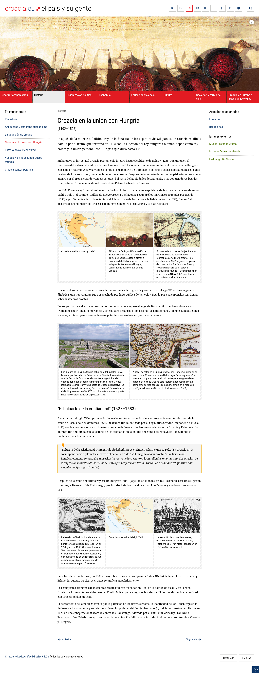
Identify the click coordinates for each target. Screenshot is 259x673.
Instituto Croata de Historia (224, 151)
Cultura (168, 95)
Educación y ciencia (143, 95)
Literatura (215, 119)
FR (197, 8)
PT (230, 8)
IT (214, 8)
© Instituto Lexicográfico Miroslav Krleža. (27, 656)
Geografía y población (15, 95)
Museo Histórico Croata (223, 144)
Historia (38, 95)
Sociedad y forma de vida (208, 96)
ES (189, 8)
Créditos (246, 658)
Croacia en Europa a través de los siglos (240, 96)
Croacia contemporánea (19, 169)
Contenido (228, 658)
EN (180, 8)
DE (172, 8)
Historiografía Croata (221, 159)
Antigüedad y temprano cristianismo (26, 127)
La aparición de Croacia (19, 134)
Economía (105, 95)
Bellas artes (216, 127)
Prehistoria (11, 119)
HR (205, 8)
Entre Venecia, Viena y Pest (20, 150)
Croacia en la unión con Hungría (23, 142)
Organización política (79, 95)
